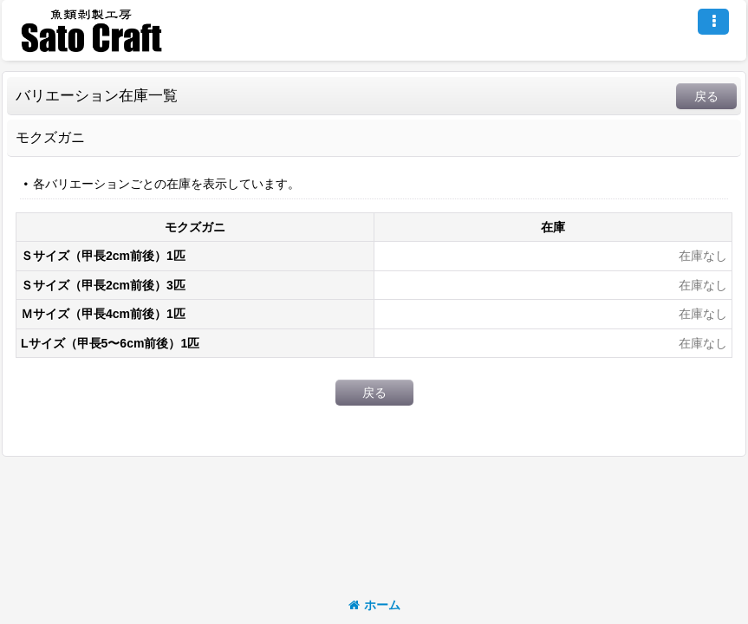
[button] (713, 22)
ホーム (374, 605)
